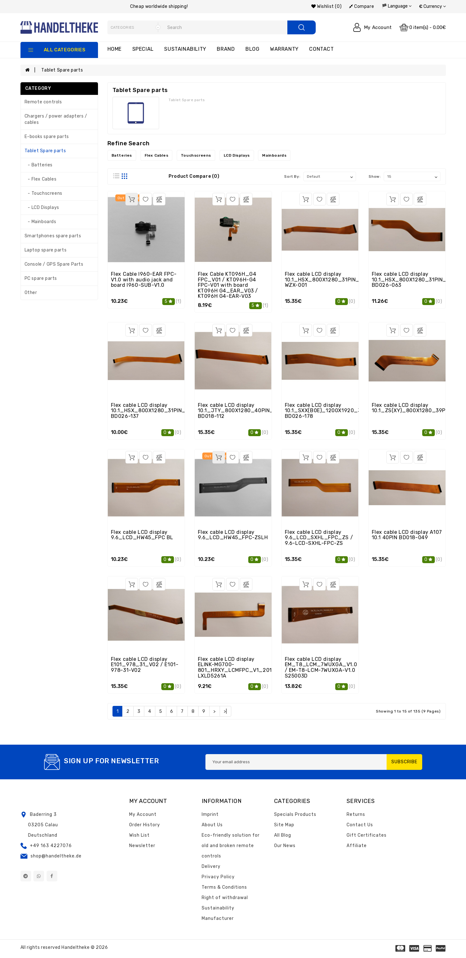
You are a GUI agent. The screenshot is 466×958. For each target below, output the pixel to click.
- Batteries (39, 165)
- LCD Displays (42, 207)
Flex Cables (157, 155)
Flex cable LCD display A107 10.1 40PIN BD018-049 (407, 535)
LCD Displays (237, 155)
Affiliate (357, 845)
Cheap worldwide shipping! (159, 6)
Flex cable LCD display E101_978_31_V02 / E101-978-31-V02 (145, 664)
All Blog (282, 835)
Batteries (122, 155)
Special (143, 49)
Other (31, 292)
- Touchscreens (43, 193)
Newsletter (142, 845)
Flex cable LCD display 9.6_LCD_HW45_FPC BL (142, 535)
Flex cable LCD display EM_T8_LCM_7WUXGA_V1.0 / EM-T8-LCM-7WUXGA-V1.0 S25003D (321, 667)
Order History (144, 825)
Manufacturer (218, 918)
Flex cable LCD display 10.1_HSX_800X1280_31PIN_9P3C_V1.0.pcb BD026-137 (167, 410)
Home (114, 49)
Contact (321, 49)
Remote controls (43, 102)
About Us (212, 825)
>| (225, 711)
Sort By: (292, 176)
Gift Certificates (367, 835)
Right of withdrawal (225, 897)
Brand (226, 49)
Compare (361, 6)
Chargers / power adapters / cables (56, 119)
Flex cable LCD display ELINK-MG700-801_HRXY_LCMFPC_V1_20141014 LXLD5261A (242, 667)
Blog (252, 49)
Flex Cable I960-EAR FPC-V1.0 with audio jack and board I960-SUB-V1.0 (144, 279)
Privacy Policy (218, 877)
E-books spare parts (47, 136)
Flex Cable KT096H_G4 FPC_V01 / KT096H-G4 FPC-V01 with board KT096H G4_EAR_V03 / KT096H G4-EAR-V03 (228, 285)
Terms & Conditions (224, 887)
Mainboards (274, 155)
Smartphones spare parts (53, 236)
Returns (356, 814)
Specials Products (295, 814)
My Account (143, 814)
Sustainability (185, 49)
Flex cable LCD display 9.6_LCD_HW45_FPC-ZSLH (233, 535)
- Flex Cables (41, 179)
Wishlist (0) (326, 6)
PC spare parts (41, 278)
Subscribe (404, 762)
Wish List (139, 835)
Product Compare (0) (194, 176)
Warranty (284, 49)
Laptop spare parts (46, 250)
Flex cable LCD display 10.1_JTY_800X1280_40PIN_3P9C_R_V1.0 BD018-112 (253, 410)
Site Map (284, 825)
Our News (285, 845)
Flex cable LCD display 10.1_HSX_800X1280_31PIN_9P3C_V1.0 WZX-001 (336, 279)
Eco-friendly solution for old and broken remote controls (231, 846)
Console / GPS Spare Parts (54, 264)
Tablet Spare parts (62, 70)
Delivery (211, 866)
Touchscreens (196, 155)
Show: (375, 176)
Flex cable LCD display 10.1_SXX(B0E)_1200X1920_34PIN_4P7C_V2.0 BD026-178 (345, 410)
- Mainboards (40, 221)
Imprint (210, 814)
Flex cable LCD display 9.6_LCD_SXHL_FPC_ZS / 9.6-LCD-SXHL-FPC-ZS (319, 537)
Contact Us (360, 825)
